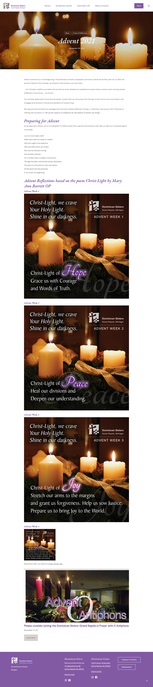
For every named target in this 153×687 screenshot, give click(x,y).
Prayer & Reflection (80, 33)
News (67, 33)
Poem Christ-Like (56, 564)
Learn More (30, 638)
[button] (129, 659)
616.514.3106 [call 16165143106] (70, 675)
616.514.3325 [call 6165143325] (96, 672)
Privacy (14, 670)
